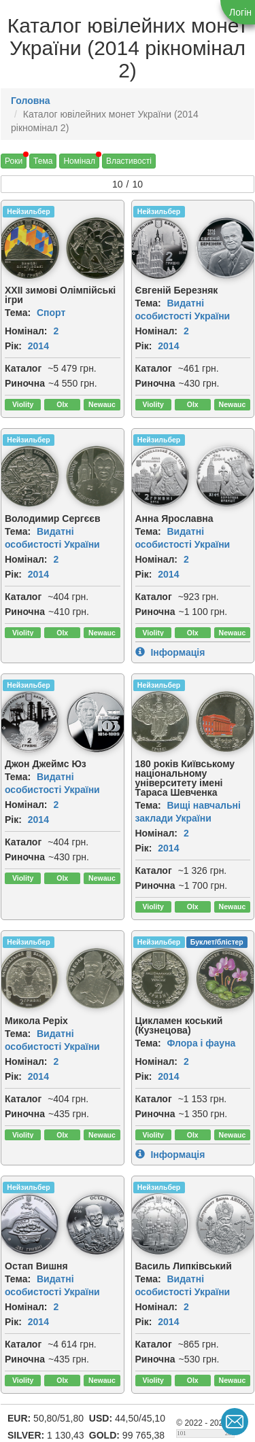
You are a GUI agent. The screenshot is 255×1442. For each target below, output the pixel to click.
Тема (42, 161)
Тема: (18, 312)
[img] (96, 248)
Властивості (129, 161)
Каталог (23, 368)
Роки (13, 161)
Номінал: (26, 331)
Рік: (13, 346)
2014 (38, 345)
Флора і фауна (201, 1043)
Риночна (25, 383)
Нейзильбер (28, 211)
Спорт (51, 312)
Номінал (79, 161)
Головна (30, 100)
